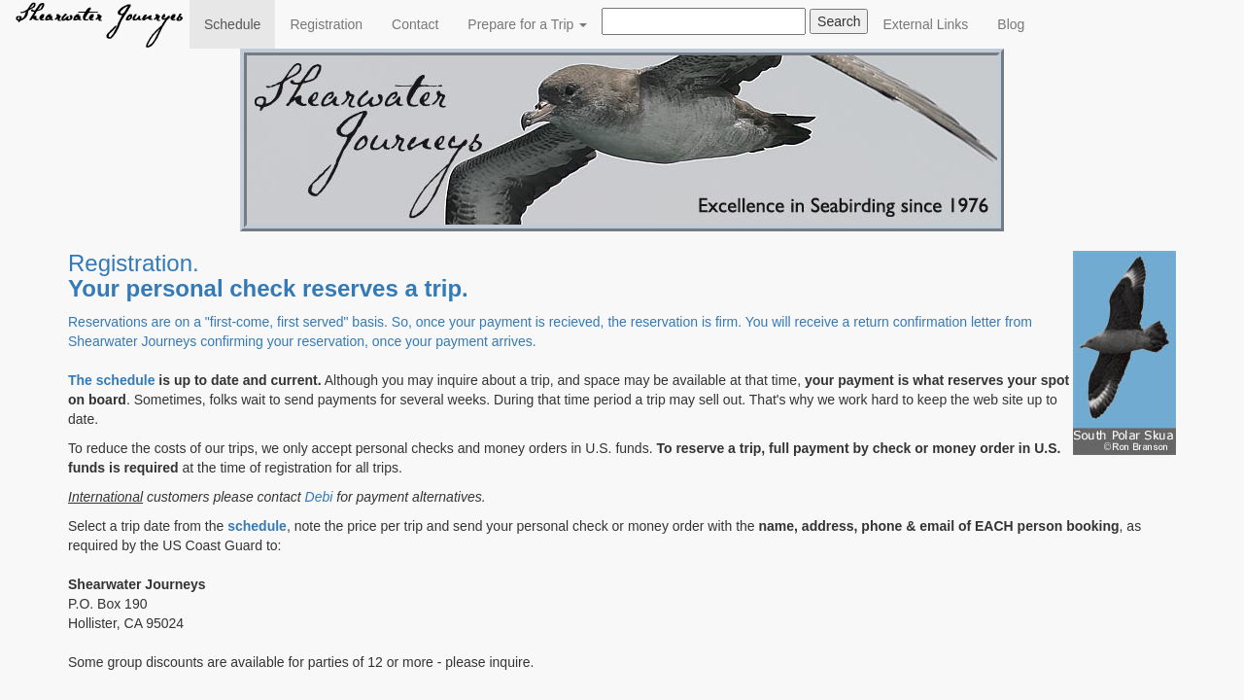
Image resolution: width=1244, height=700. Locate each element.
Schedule (239, 23)
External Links (925, 24)
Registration (326, 24)
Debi (319, 497)
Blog (1010, 24)
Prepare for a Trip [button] (527, 24)
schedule (126, 380)
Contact (415, 24)
